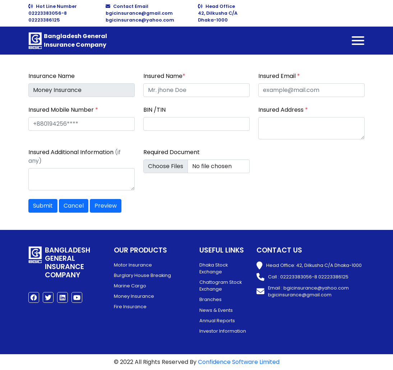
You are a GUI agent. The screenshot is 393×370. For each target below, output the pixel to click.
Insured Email (279, 76)
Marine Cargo (130, 286)
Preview (105, 206)
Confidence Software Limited (238, 362)
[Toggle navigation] (358, 40)
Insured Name (164, 76)
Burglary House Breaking (142, 275)
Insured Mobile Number (63, 110)
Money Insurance (134, 296)
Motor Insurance (133, 265)
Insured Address (283, 110)
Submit (43, 206)
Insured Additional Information (74, 156)
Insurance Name (51, 76)
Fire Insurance (130, 307)
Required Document (171, 152)
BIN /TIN (154, 110)
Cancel (74, 206)
